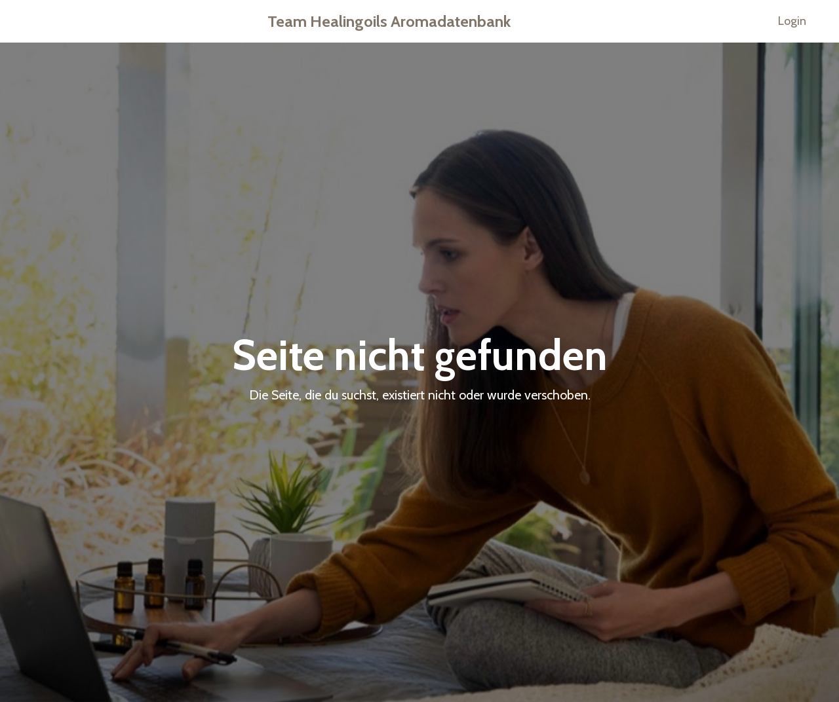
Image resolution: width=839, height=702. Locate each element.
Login (792, 21)
